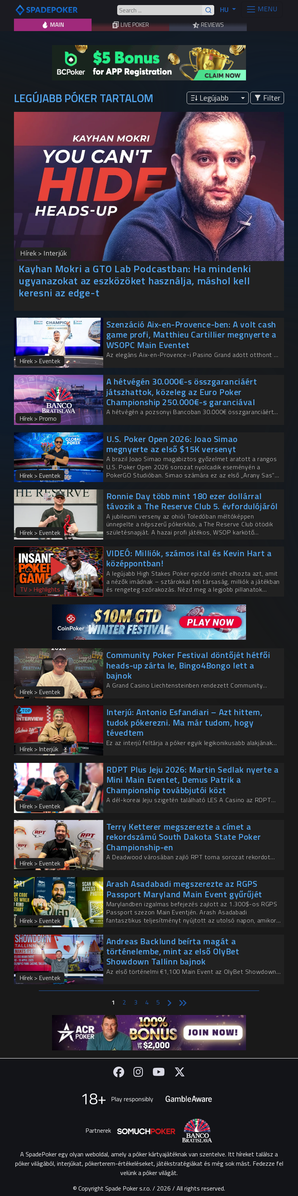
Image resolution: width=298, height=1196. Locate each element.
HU (225, 9)
